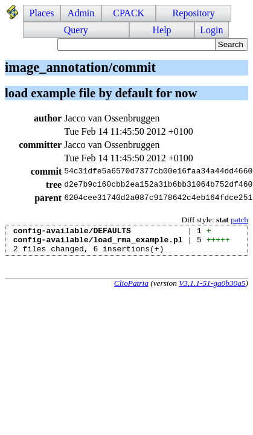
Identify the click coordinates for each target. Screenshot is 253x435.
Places (42, 13)
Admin (81, 13)
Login (211, 30)
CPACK (128, 13)
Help (161, 30)
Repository (194, 13)
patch (239, 219)
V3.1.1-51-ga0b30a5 (212, 288)
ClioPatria (131, 288)
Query (76, 30)
